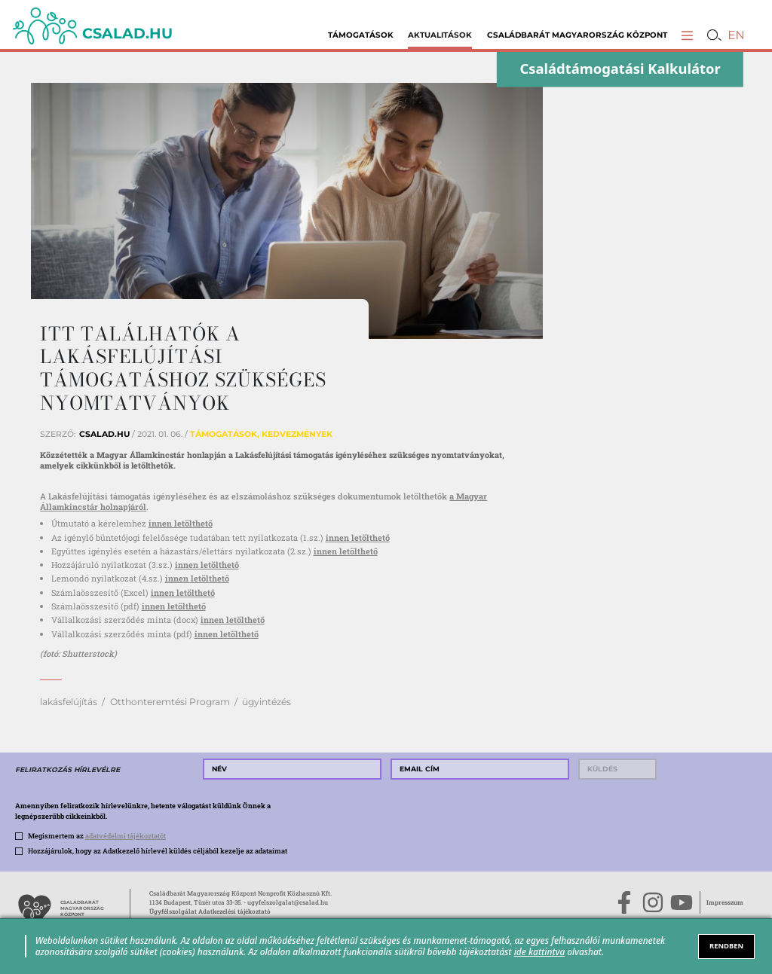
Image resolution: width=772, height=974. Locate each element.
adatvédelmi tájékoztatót (125, 835)
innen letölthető (181, 523)
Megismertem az (97, 835)
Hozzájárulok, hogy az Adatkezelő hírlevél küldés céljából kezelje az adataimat (157, 850)
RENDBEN (726, 946)
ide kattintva (539, 951)
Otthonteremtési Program (170, 701)
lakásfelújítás (68, 701)
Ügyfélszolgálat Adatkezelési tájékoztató (210, 911)
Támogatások (361, 35)
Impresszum (724, 902)
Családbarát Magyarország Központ (577, 35)
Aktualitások (440, 35)
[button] (687, 35)
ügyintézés (266, 701)
